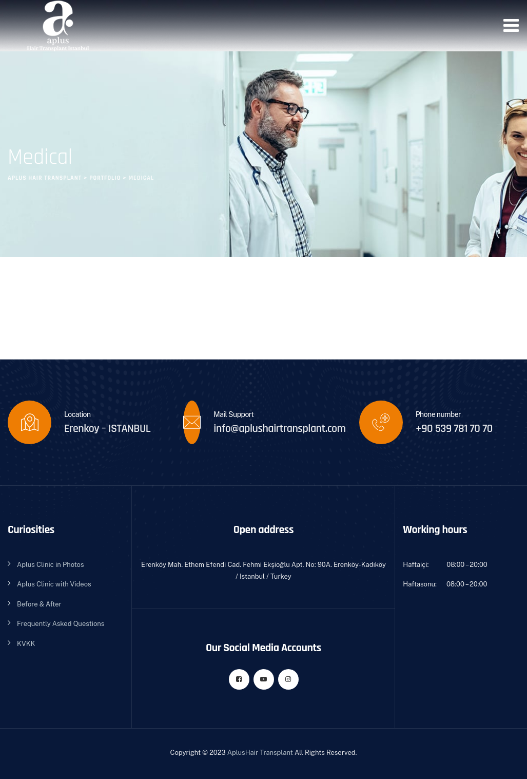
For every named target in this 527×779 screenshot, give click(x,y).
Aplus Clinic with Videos (54, 584)
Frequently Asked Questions (60, 624)
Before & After (39, 604)
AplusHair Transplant (260, 752)
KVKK (26, 644)
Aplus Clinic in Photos (50, 564)
